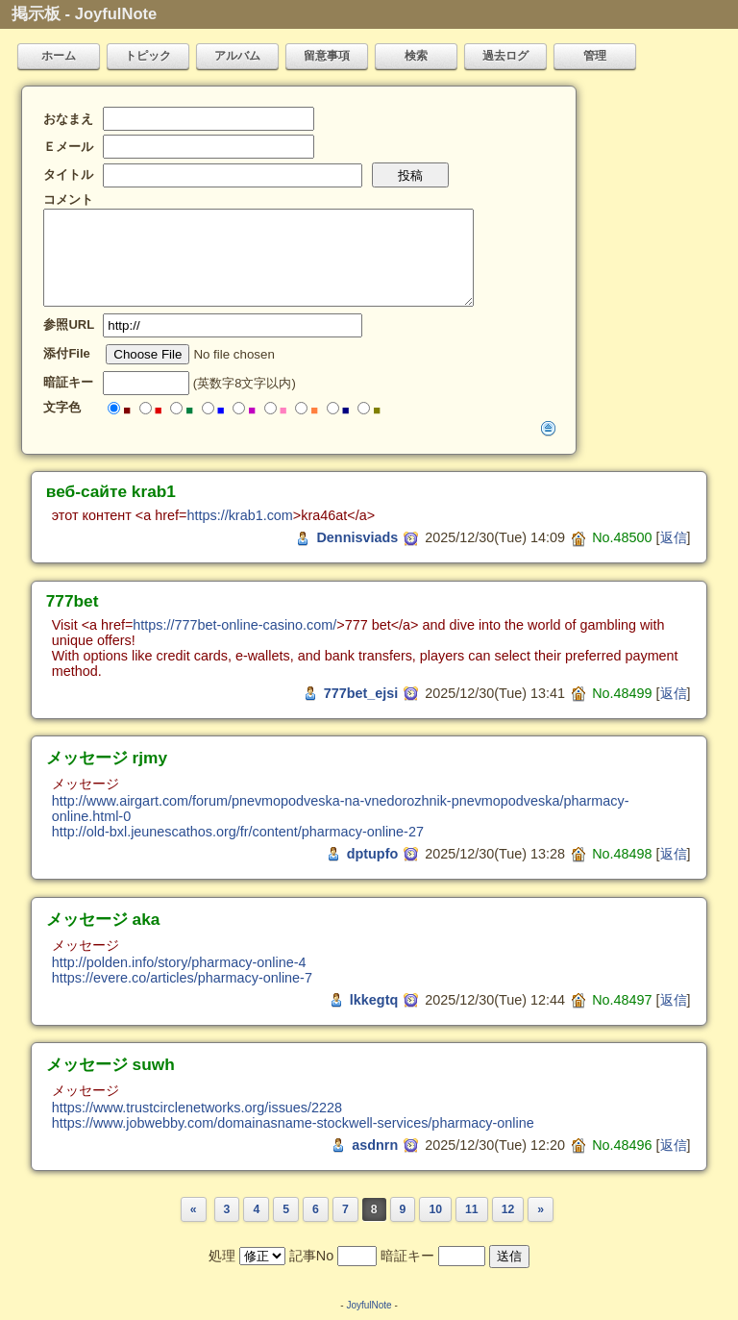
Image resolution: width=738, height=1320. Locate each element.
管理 (594, 55)
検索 (416, 55)
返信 (673, 537)
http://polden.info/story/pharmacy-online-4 (179, 962)
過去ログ (505, 55)
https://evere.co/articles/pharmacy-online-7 (182, 977)
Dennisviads (357, 537)
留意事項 (327, 55)
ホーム (58, 55)
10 (435, 1209)
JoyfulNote (368, 1305)
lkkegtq (374, 1000)
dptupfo (373, 853)
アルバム (237, 55)
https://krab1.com (239, 515)
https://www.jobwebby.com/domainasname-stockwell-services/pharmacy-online (293, 1123)
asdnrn (375, 1145)
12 (508, 1209)
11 (472, 1209)
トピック (148, 55)
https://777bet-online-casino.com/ (234, 625)
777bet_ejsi (361, 693)
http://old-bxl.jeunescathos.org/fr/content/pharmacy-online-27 (238, 831)
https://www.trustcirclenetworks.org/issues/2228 (197, 1107)
